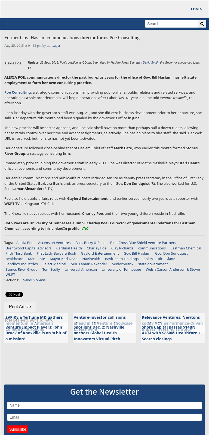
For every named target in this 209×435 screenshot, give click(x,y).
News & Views (34, 280)
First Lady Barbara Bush (56, 253)
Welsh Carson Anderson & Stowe (173, 269)
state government (153, 263)
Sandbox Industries (22, 263)
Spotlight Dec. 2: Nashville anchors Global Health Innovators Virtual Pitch (99, 332)
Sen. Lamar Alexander (89, 263)
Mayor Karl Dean (64, 258)
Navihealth (91, 258)
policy (148, 258)
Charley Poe (96, 248)
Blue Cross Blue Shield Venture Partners (143, 242)
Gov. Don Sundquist (171, 253)
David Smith (150, 62)
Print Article (20, 306)
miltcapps (54, 45)
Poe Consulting (17, 92)
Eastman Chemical (186, 248)
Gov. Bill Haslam (137, 253)
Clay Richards (122, 248)
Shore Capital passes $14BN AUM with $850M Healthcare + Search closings (171, 332)
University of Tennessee (121, 269)
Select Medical (54, 263)
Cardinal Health (69, 248)
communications (152, 248)
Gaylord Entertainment (100, 253)
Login (196, 9)
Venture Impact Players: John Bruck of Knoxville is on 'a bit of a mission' (35, 332)
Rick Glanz (166, 258)
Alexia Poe (24, 242)
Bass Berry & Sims (90, 242)
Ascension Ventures (54, 242)
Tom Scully (51, 269)
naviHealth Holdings (122, 258)
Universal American (81, 269)
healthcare (14, 258)
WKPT (10, 274)
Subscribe (17, 429)
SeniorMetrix (123, 263)
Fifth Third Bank (19, 253)
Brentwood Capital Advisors (28, 248)
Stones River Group (22, 269)
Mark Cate (36, 258)
